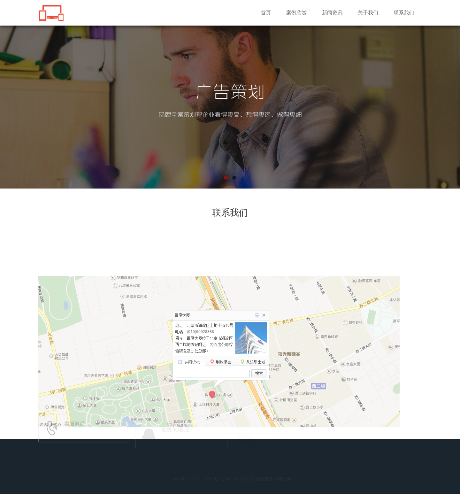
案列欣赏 (186, 473)
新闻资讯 (332, 12)
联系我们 (404, 12)
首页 (266, 12)
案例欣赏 (296, 12)
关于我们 (368, 12)
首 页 (151, 473)
